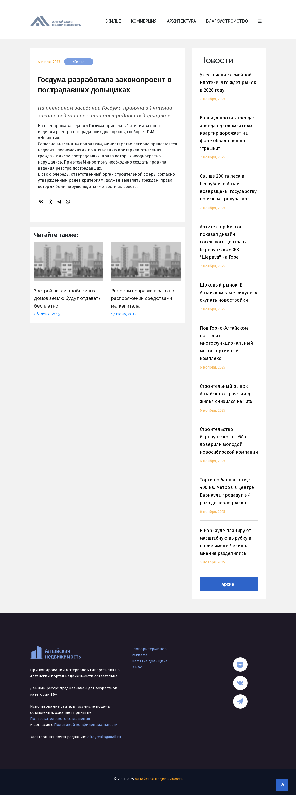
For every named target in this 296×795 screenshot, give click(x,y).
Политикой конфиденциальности (86, 724)
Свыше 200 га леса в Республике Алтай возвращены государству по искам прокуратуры (229, 195)
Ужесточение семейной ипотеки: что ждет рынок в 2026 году (229, 90)
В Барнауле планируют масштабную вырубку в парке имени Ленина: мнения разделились (229, 549)
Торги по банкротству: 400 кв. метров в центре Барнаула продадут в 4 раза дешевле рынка (229, 498)
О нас (137, 667)
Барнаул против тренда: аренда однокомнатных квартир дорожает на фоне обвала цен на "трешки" (229, 140)
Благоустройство (227, 21)
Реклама (140, 655)
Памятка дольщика (150, 661)
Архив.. (229, 584)
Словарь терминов (149, 649)
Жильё (113, 21)
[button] (260, 21)
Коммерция (144, 21)
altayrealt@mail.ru (104, 737)
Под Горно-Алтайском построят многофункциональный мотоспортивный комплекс (229, 350)
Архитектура (181, 21)
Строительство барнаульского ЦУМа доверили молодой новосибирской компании (229, 448)
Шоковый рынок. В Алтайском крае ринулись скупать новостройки (229, 300)
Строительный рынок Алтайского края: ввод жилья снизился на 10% (229, 401)
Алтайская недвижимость (159, 779)
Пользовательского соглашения (60, 718)
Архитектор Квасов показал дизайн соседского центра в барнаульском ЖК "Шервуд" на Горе (229, 249)
